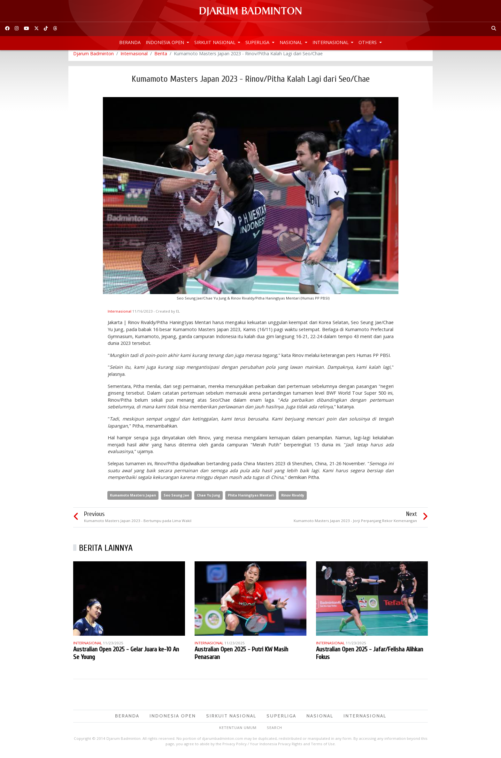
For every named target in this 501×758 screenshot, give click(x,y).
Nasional (292, 42)
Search (274, 731)
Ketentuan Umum (238, 731)
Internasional (331, 42)
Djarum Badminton (93, 57)
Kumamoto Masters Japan (133, 498)
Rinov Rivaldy (292, 498)
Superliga (258, 42)
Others (368, 42)
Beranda (130, 42)
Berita (160, 57)
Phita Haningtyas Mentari (251, 498)
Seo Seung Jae (176, 498)
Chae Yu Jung (208, 498)
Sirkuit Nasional (215, 42)
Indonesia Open (165, 42)
